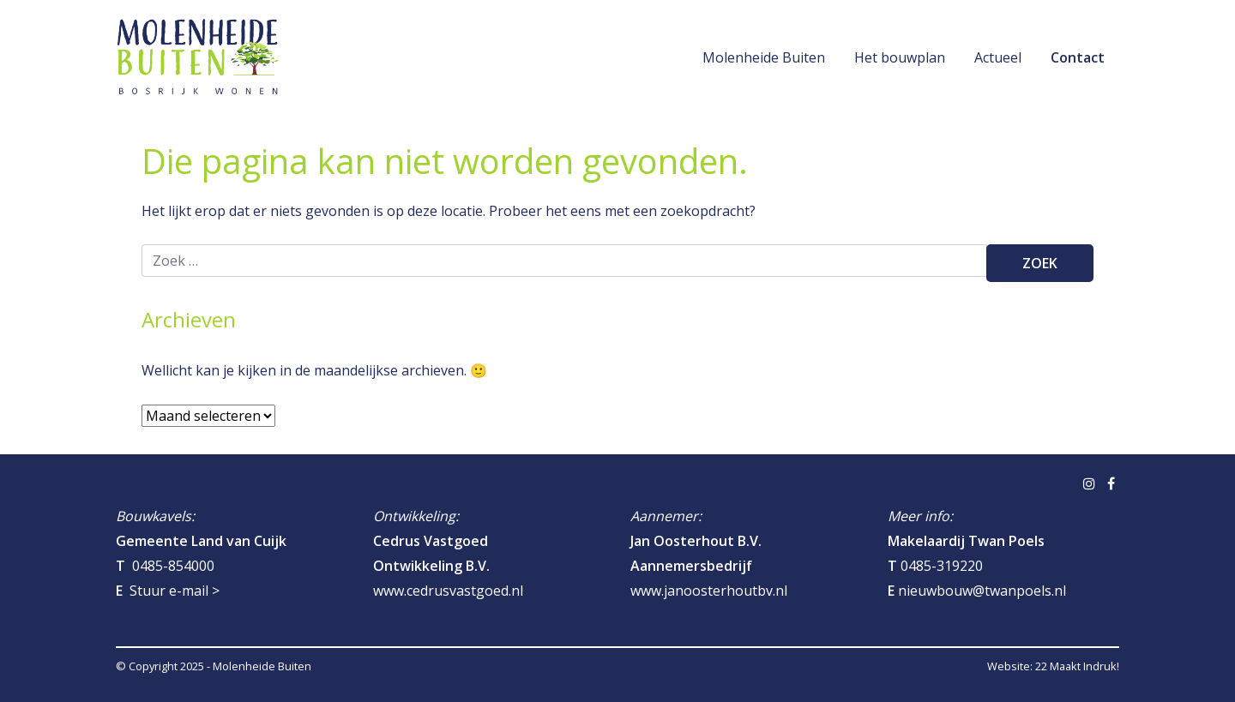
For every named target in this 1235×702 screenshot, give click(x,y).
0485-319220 (942, 565)
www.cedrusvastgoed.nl (448, 590)
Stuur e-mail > (175, 590)
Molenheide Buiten (763, 57)
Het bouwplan (899, 57)
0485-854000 (173, 565)
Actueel (997, 57)
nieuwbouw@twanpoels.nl (982, 590)
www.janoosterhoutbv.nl (708, 590)
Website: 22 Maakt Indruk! (1053, 666)
